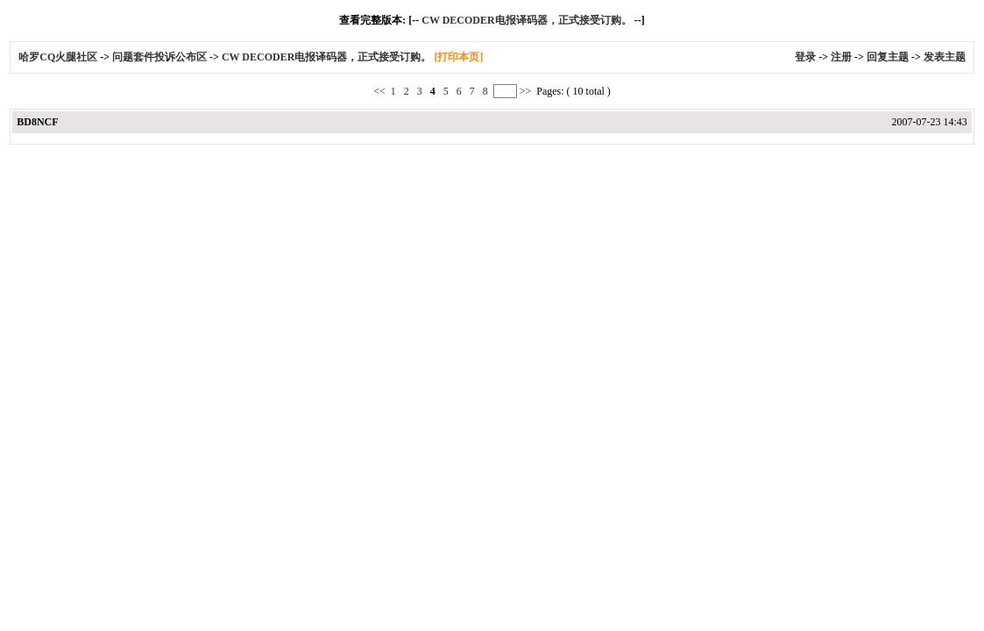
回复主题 (888, 57)
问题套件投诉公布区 (159, 57)
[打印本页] (458, 57)
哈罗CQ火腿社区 (57, 57)
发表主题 (945, 57)
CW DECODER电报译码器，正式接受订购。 (526, 20)
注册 (841, 57)
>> (526, 91)
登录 (805, 57)
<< (380, 91)
